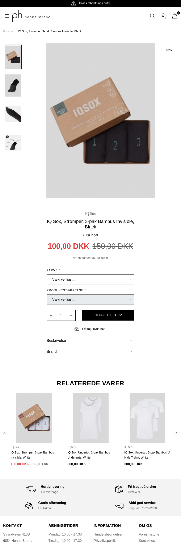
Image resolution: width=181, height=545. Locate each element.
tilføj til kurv (108, 315)
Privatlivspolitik (105, 540)
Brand (89, 351)
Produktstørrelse (66, 290)
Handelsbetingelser (108, 534)
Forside (8, 31)
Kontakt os (147, 540)
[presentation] (5, 433)
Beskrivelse (89, 340)
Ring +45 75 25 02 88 (143, 508)
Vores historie (149, 534)
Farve (53, 270)
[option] (13, 56)
